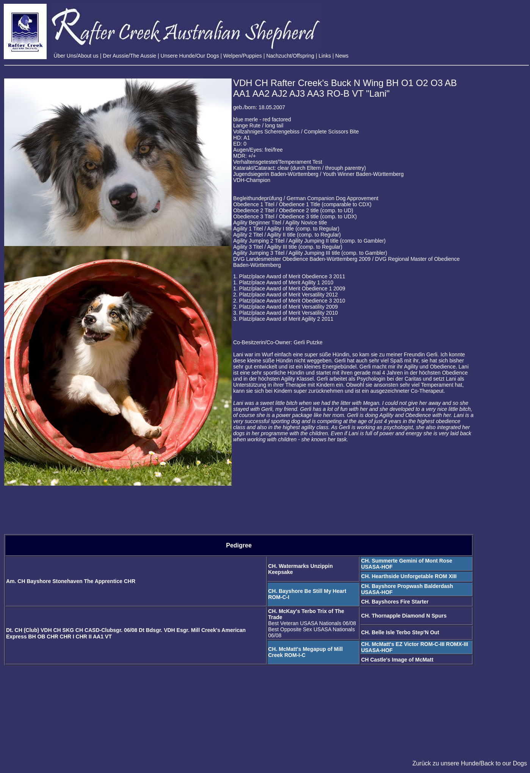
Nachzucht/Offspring (290, 56)
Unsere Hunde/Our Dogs (190, 56)
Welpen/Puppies (242, 56)
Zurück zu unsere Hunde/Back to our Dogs (469, 763)
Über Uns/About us (76, 56)
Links (324, 56)
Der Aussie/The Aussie (129, 56)
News (341, 56)
